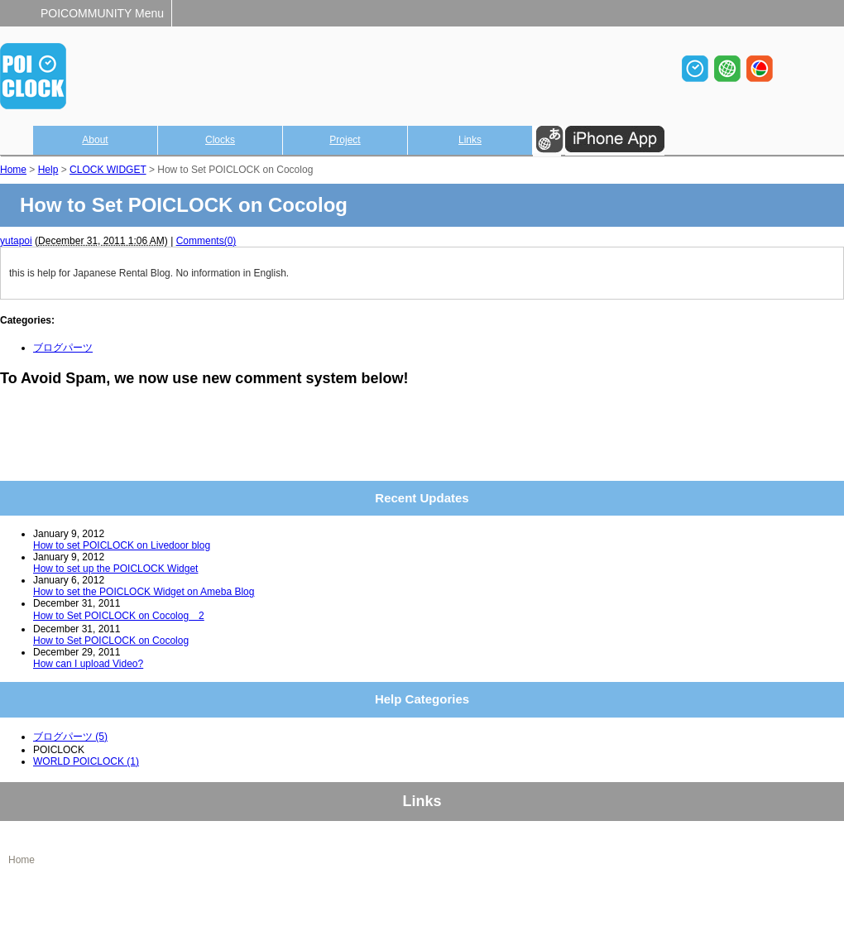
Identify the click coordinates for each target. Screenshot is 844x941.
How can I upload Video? (88, 664)
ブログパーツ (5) (70, 736)
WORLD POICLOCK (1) (86, 761)
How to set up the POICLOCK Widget (115, 568)
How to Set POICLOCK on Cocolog (111, 640)
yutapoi (16, 241)
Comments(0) (206, 241)
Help (48, 169)
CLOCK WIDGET (108, 169)
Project (344, 140)
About (95, 140)
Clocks (220, 140)
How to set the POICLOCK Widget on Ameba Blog (143, 592)
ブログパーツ (63, 347)
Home (13, 169)
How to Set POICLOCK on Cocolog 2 (118, 616)
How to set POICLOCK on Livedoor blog (121, 545)
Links (470, 140)
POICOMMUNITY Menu (102, 13)
